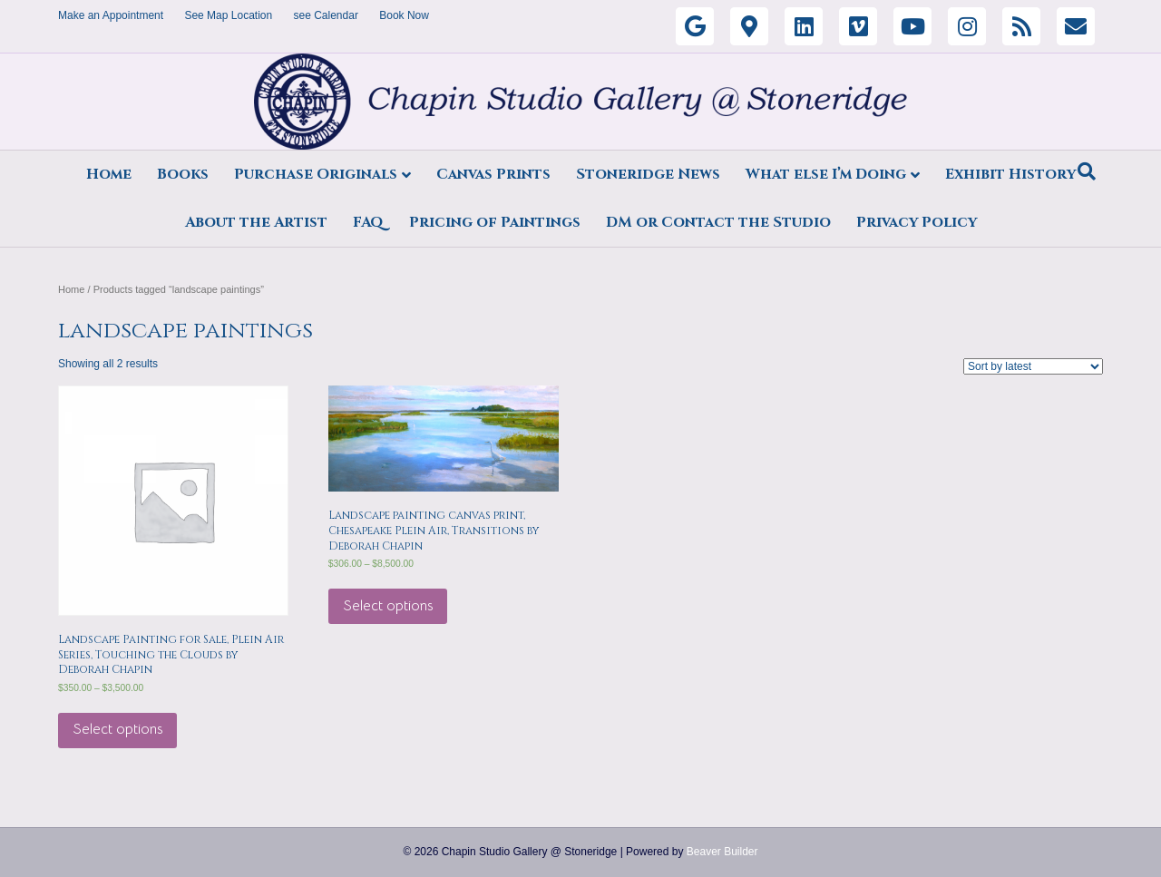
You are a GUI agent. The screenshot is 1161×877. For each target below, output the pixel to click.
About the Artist (256, 222)
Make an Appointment (110, 15)
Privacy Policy (916, 222)
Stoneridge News (648, 174)
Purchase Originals (315, 174)
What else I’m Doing (826, 174)
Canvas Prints (493, 174)
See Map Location (228, 15)
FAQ (368, 222)
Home (109, 174)
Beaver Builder (722, 851)
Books (183, 174)
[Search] (1086, 171)
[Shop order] (1033, 366)
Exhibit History (1010, 174)
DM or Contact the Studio (718, 222)
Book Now (404, 15)
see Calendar (326, 15)
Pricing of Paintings (494, 222)
